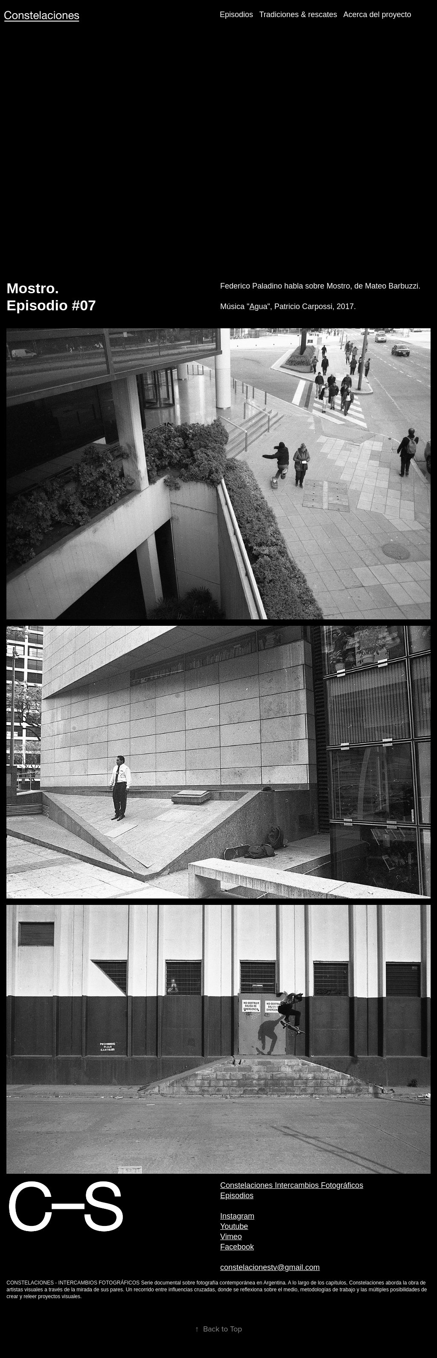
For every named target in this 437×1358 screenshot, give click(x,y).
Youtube (234, 1226)
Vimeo (231, 1236)
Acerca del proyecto (377, 14)
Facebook (237, 1247)
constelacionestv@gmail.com (270, 1267)
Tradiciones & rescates (298, 14)
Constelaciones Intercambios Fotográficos (291, 1185)
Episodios (236, 14)
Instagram (237, 1216)
